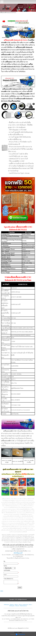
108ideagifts (11, 605)
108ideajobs (6, 604)
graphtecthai (25, 604)
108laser (16, 604)
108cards (17, 605)
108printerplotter (23, 605)
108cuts (20, 604)
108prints (12, 604)
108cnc (30, 604)
